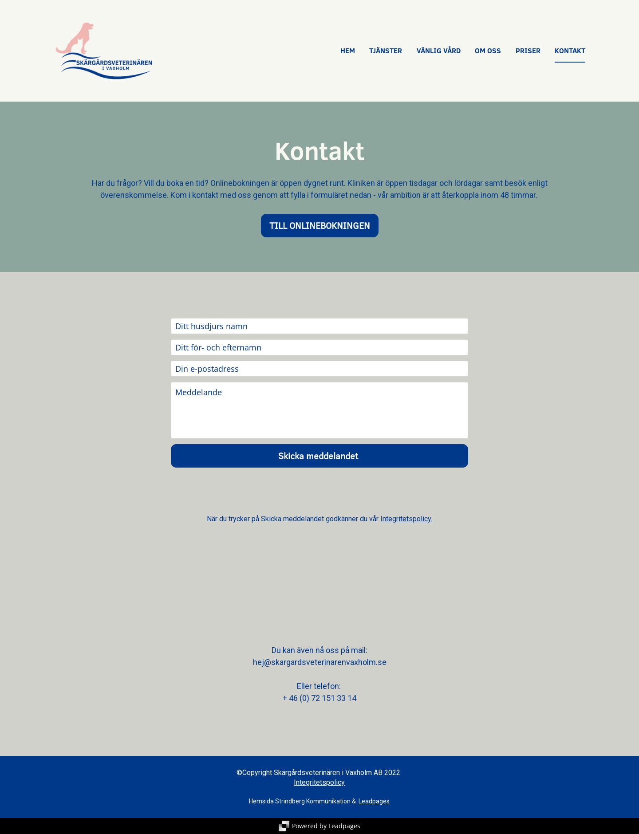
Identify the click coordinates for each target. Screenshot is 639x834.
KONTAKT (570, 50)
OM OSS (488, 50)
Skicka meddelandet (319, 455)
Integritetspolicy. (406, 519)
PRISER (528, 50)
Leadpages (374, 801)
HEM (347, 50)
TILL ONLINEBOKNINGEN (319, 225)
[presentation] (319, 491)
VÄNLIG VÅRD (439, 50)
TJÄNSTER (385, 50)
